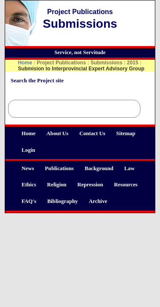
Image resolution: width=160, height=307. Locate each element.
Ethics (28, 185)
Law (129, 168)
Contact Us (92, 133)
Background (98, 168)
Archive (98, 201)
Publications (59, 168)
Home (28, 133)
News (27, 168)
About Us (58, 133)
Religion (57, 185)
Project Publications (61, 63)
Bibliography (62, 201)
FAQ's (28, 201)
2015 (133, 63)
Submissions (106, 63)
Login (28, 150)
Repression (90, 185)
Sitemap (125, 133)
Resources (125, 185)
